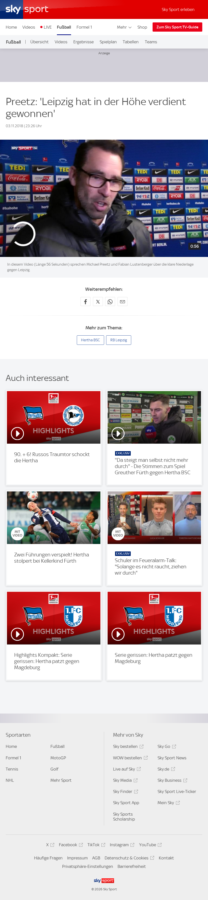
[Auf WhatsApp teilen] (110, 301)
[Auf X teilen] (98, 301)
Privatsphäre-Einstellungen (87, 866)
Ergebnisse (83, 41)
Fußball (64, 27)
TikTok (95, 845)
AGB (96, 857)
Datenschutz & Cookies (129, 858)
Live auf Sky (126, 770)
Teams (151, 41)
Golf (54, 769)
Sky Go (166, 747)
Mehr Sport (61, 780)
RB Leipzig (118, 340)
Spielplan (108, 41)
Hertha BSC (90, 340)
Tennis (12, 769)
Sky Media (124, 781)
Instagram (121, 845)
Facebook (70, 845)
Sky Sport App (126, 802)
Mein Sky (168, 803)
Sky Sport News (172, 757)
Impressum (77, 857)
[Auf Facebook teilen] (85, 301)
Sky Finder (124, 792)
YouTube (149, 845)
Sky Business (172, 781)
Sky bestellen (127, 747)
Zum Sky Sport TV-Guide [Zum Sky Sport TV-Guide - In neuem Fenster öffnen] (177, 27)
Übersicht (39, 41)
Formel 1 (84, 27)
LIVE (48, 27)
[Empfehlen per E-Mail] (122, 301)
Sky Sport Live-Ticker (177, 791)
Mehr (124, 27)
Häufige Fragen (48, 857)
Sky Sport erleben (178, 9)
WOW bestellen (129, 758)
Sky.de (165, 770)
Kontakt (166, 857)
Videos (28, 27)
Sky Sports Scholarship (124, 817)
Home (11, 27)
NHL (10, 780)
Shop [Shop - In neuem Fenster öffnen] (142, 27)
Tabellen (131, 41)
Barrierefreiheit (132, 866)
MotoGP (58, 757)
